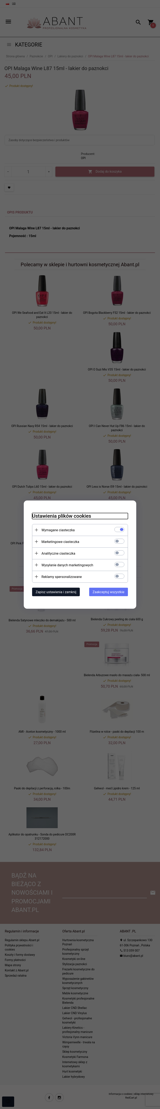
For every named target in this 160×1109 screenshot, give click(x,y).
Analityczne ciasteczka (58, 553)
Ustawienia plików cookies (61, 516)
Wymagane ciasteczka (58, 530)
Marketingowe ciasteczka (60, 542)
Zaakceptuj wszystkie (108, 592)
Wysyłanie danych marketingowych (67, 565)
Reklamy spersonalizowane (61, 577)
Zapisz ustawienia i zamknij (56, 592)
